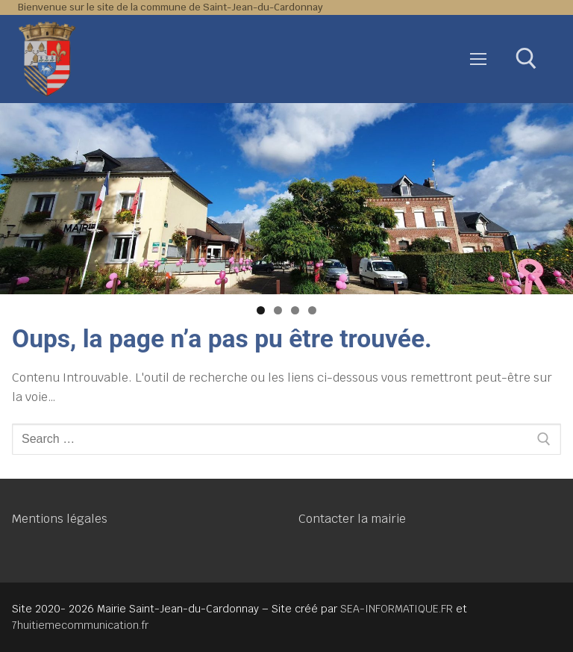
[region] (286, 198)
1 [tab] (261, 310)
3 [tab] (295, 310)
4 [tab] (312, 310)
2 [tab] (278, 310)
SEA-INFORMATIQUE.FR (396, 608)
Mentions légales (59, 519)
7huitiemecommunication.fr (80, 625)
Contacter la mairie (352, 519)
